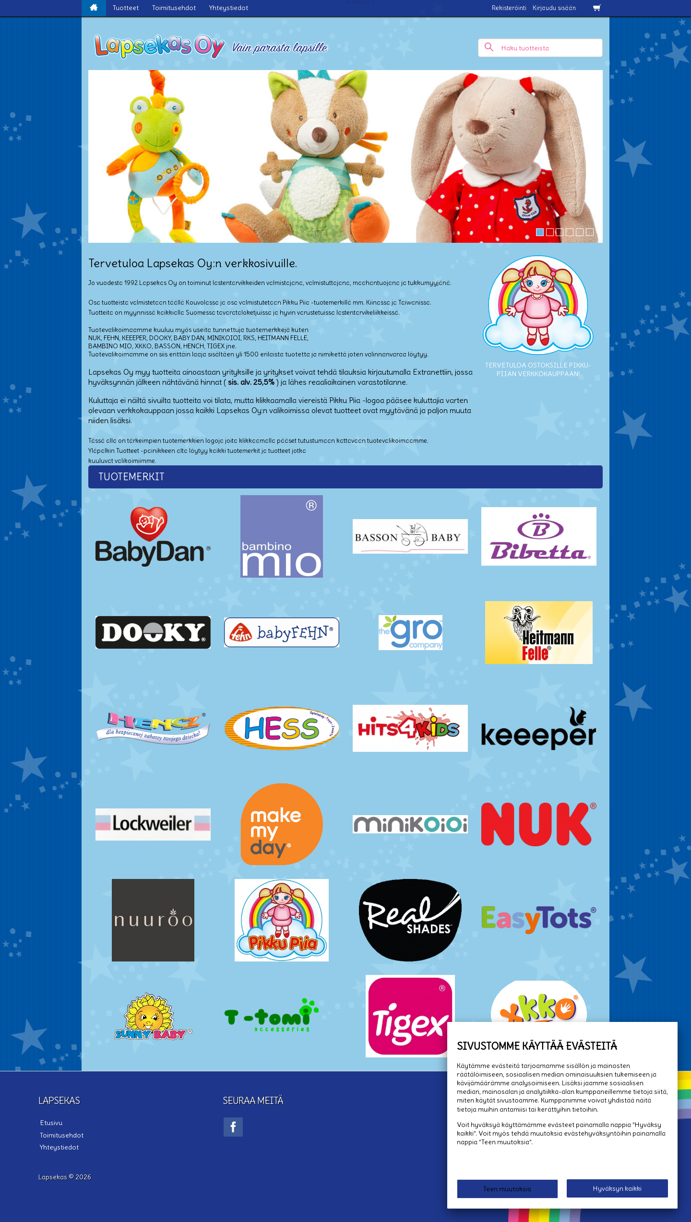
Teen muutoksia (507, 1189)
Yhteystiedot (228, 7)
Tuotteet (126, 7)
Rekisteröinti (509, 8)
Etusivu (49, 1122)
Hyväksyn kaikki (617, 1189)
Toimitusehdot (174, 7)
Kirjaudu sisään (554, 8)
